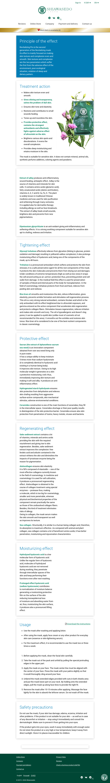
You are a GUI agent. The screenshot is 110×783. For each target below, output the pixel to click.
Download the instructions (78, 624)
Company (49, 24)
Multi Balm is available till (55, 30)
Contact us (87, 24)
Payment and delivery (68, 24)
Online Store (35, 24)
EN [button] (95, 3)
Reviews (22, 24)
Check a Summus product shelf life (68, 765)
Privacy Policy (61, 757)
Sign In (78, 3)
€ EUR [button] (86, 3)
